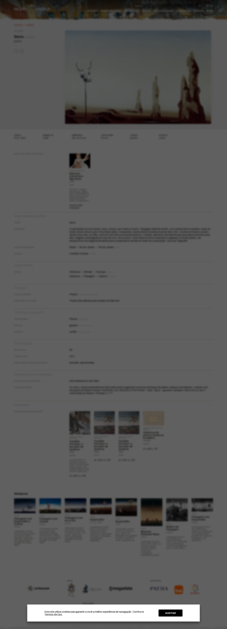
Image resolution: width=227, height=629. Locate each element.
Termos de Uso (53, 614)
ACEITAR (170, 613)
